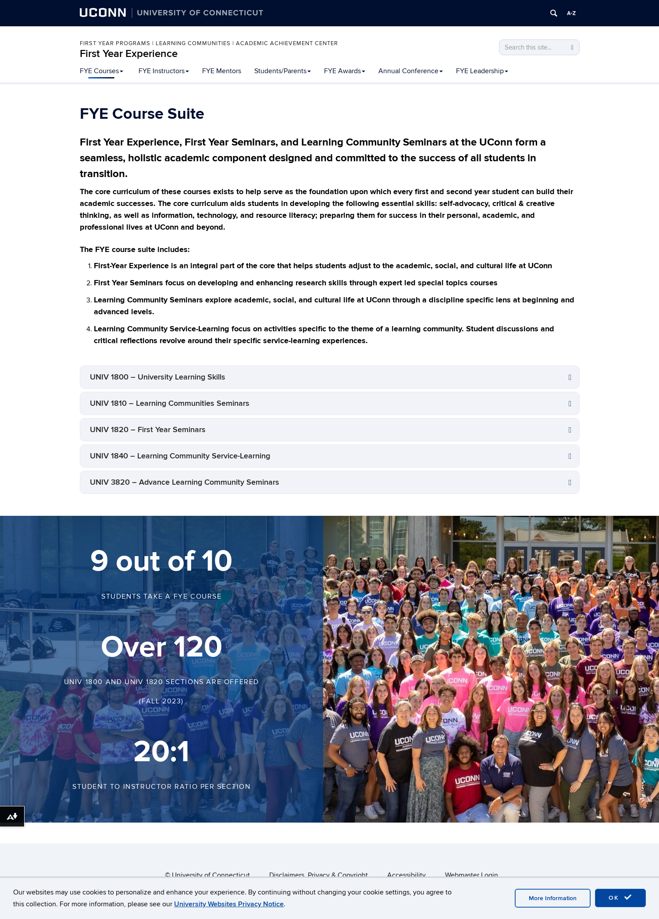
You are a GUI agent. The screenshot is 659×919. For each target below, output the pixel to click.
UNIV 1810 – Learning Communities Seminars (169, 403)
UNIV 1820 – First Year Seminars (148, 429)
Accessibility (406, 875)
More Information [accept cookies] (553, 898)
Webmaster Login (471, 875)
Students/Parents (282, 71)
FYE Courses (101, 71)
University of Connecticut (211, 875)
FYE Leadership (482, 71)
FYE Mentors (221, 71)
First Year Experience (129, 53)
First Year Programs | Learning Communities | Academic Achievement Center (209, 43)
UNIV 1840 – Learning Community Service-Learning (180, 456)
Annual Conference (410, 71)
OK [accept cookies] (620, 897)
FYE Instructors (164, 71)
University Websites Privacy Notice (229, 904)
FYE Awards (344, 71)
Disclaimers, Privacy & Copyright (318, 875)
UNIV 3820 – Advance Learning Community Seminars (184, 482)
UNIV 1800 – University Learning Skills (157, 377)
